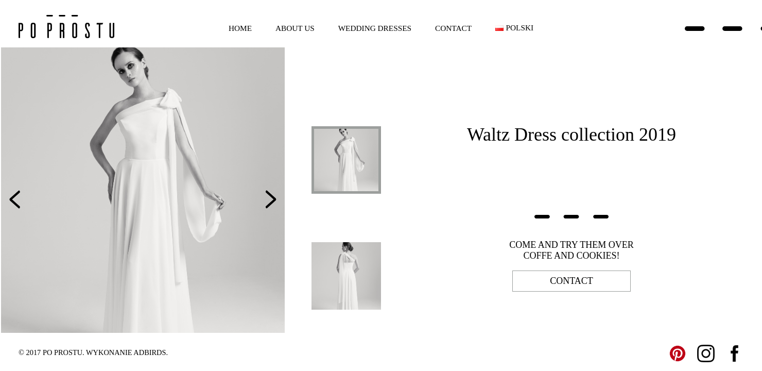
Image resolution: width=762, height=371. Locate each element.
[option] (143, 190)
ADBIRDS (149, 352)
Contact (453, 28)
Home (240, 28)
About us (295, 28)
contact (571, 281)
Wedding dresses (374, 28)
